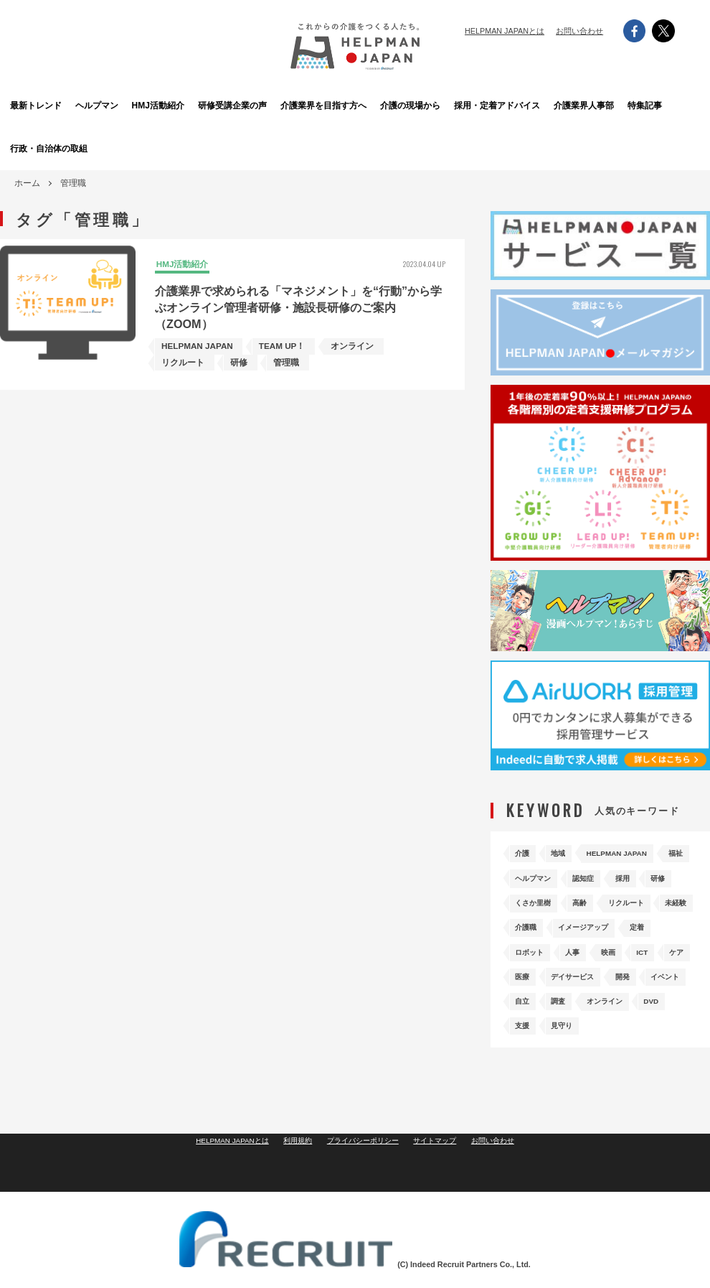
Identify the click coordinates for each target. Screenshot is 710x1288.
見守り (529, 1055)
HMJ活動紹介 (198, 105)
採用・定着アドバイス (514, 105)
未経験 (641, 919)
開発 (525, 1009)
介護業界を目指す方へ (356, 105)
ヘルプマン (120, 105)
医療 (568, 987)
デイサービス (628, 987)
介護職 (529, 942)
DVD (594, 1032)
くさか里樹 (623, 897)
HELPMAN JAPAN (638, 852)
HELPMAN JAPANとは (504, 31)
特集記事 (672, 105)
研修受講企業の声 (277, 105)
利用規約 (293, 1191)
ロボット (533, 964)
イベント (576, 1009)
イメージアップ (598, 942)
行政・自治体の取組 (41, 148)
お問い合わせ (579, 31)
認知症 (641, 874)
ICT (669, 964)
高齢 (525, 919)
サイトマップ (441, 1191)
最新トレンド (39, 105)
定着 (662, 942)
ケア (525, 987)
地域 (568, 852)
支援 (637, 1032)
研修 (568, 897)
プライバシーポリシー (363, 1191)
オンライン (537, 1032)
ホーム (27, 183)
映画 (628, 964)
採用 (525, 897)
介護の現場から (435, 105)
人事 (585, 964)
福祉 (525, 874)
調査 (671, 1009)
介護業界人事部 (593, 105)
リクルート (580, 919)
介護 (525, 852)
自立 (628, 1009)
